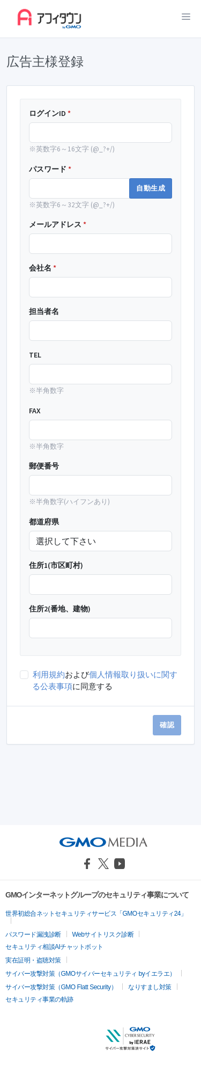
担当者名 (44, 311)
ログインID (50, 113)
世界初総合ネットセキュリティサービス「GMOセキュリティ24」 (96, 913)
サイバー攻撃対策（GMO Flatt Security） (61, 987)
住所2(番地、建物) (60, 609)
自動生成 (150, 188)
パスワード (50, 169)
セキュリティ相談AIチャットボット (54, 947)
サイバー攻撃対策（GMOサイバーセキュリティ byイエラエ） (90, 973)
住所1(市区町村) (56, 565)
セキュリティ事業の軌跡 (39, 999)
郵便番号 (44, 466)
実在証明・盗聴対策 (33, 960)
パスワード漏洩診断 (33, 934)
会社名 (42, 268)
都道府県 (44, 522)
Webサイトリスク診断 (103, 934)
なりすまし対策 (150, 987)
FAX (35, 410)
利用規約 (49, 674)
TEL (35, 355)
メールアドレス (57, 224)
